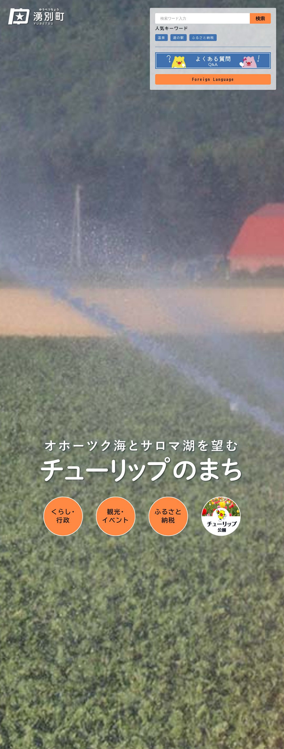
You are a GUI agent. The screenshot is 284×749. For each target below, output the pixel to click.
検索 (260, 18)
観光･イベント (115, 516)
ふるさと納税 (203, 37)
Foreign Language (213, 79)
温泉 (161, 37)
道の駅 (178, 37)
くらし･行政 (63, 516)
